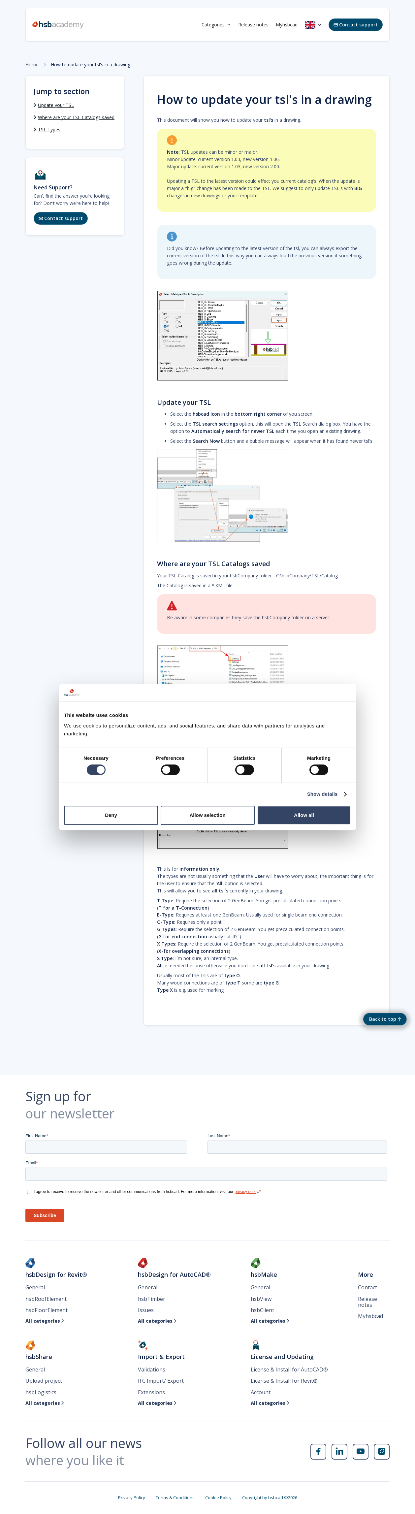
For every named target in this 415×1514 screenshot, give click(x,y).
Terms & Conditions (175, 1497)
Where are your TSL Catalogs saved (76, 117)
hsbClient (262, 1310)
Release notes (253, 24)
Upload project (43, 1381)
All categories (44, 1321)
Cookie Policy (218, 1497)
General (35, 1287)
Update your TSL (56, 105)
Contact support (356, 24)
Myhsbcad (287, 24)
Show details (322, 794)
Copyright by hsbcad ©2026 (269, 1497)
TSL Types (49, 129)
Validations (151, 1369)
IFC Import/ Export (161, 1381)
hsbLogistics (40, 1392)
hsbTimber (151, 1299)
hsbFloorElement (46, 1310)
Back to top (382, 1019)
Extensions (151, 1392)
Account (261, 1392)
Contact (367, 1287)
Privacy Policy (131, 1497)
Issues (146, 1310)
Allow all (304, 815)
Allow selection (207, 815)
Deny (111, 815)
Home (32, 64)
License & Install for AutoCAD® (289, 1369)
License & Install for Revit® (284, 1381)
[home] (58, 25)
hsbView (261, 1299)
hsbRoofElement (46, 1299)
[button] (216, 24)
